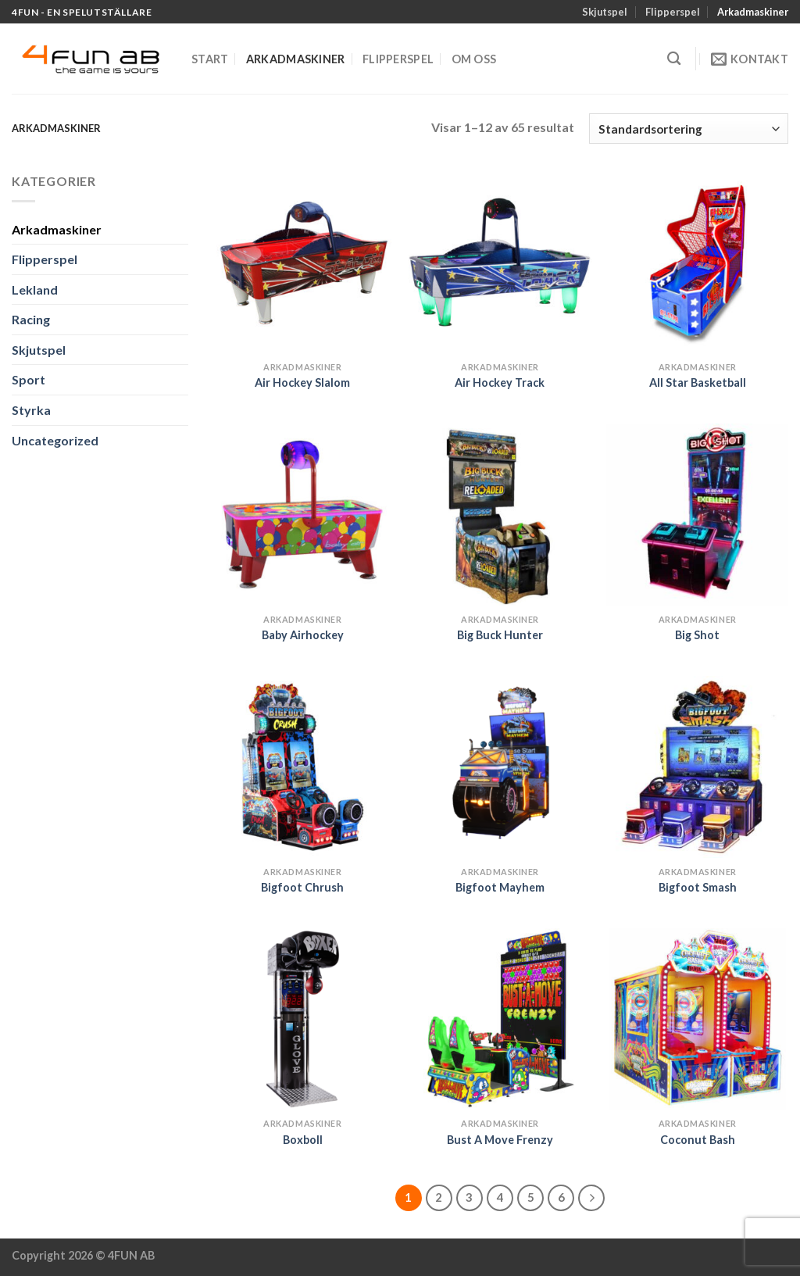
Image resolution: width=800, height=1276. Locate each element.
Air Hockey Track (500, 382)
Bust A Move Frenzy (500, 1139)
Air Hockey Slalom (302, 382)
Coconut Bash (697, 1139)
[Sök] (673, 59)
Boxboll (303, 1139)
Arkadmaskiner (752, 11)
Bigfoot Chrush (302, 887)
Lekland (35, 289)
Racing (31, 319)
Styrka (31, 409)
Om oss (474, 59)
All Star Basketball (697, 382)
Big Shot (697, 635)
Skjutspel (604, 11)
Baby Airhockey (303, 635)
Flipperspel (672, 11)
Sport (28, 379)
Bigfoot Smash (698, 887)
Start (209, 59)
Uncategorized (55, 440)
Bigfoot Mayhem (500, 887)
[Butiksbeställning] (688, 128)
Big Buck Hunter (500, 635)
